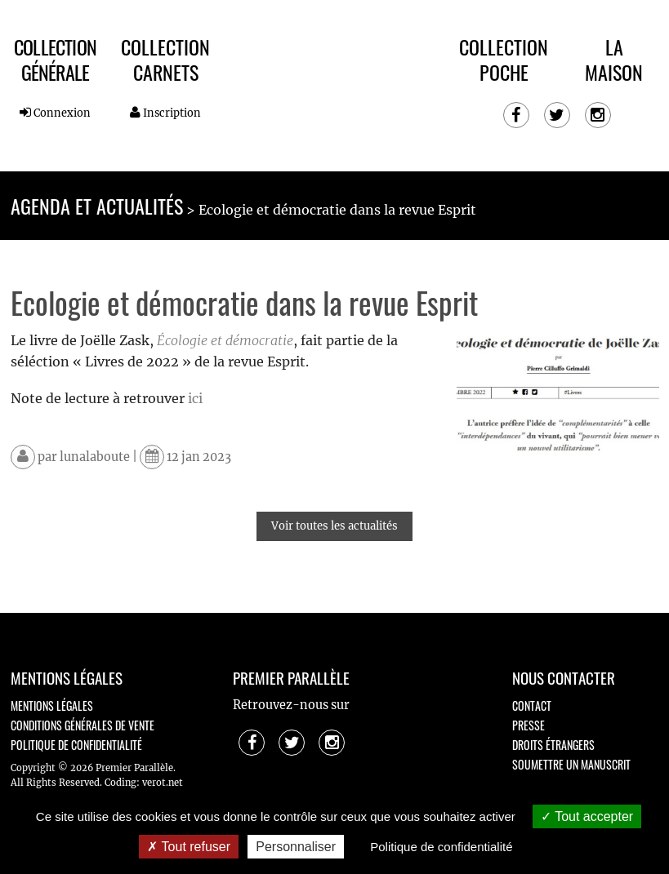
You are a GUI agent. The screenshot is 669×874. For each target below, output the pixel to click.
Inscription (165, 112)
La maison (614, 59)
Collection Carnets (165, 59)
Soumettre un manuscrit (571, 764)
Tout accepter (587, 816)
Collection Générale (55, 59)
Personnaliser (296, 847)
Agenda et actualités (97, 205)
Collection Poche (503, 59)
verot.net (162, 782)
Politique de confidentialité (76, 744)
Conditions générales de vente (82, 725)
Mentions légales (52, 705)
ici (195, 398)
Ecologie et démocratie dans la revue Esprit (337, 210)
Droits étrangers (553, 744)
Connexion (55, 112)
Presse (528, 725)
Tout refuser (188, 847)
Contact (531, 705)
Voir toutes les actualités (334, 526)
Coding (120, 782)
